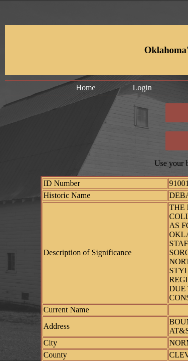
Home (85, 87)
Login (141, 87)
